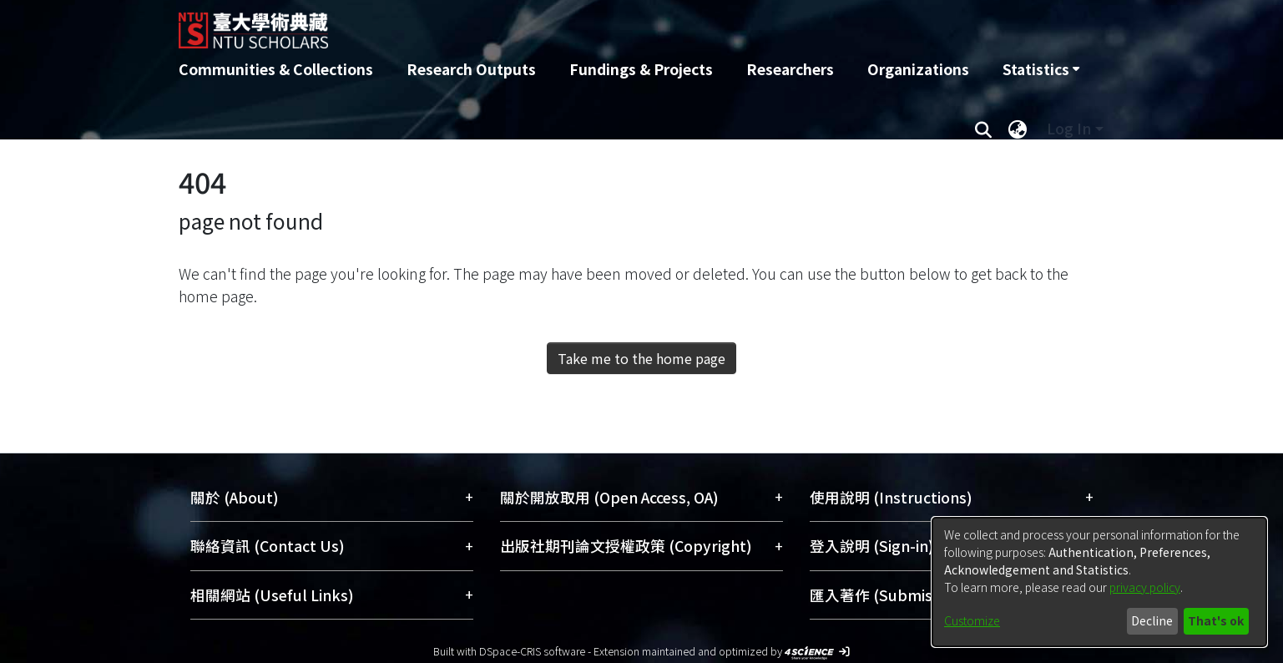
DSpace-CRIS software (532, 651)
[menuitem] (1041, 69)
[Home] (552, 24)
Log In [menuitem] (1069, 128)
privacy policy (1144, 587)
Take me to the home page (641, 358)
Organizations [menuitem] (918, 68)
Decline (1152, 620)
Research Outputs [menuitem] (471, 68)
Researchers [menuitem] (790, 68)
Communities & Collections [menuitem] (276, 68)
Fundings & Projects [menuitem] (641, 68)
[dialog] (1099, 582)
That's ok (1216, 620)
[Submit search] (983, 129)
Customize (972, 620)
